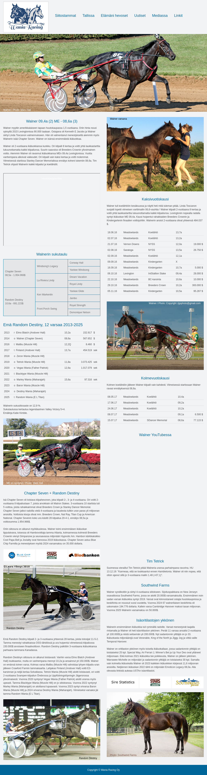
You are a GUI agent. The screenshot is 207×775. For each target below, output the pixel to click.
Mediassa (160, 16)
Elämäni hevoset (114, 16)
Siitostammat (65, 16)
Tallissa (88, 16)
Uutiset (140, 16)
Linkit (178, 16)
